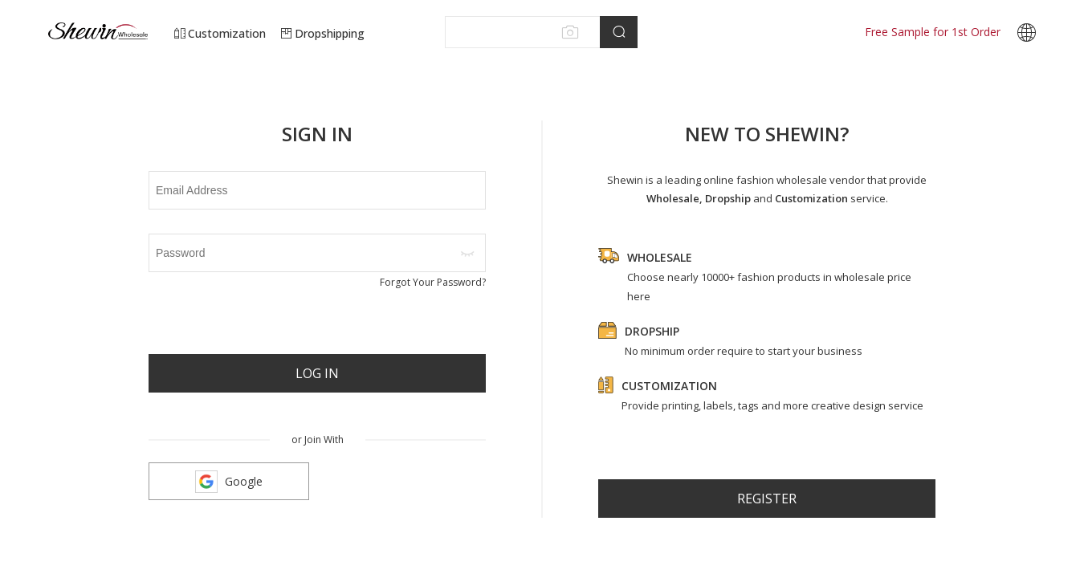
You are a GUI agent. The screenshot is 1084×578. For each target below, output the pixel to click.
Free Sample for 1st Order (932, 31)
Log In (317, 373)
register (767, 498)
